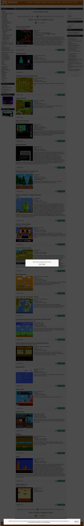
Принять (76, 521)
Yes (40, 264)
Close (43, 264)
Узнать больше (46, 522)
